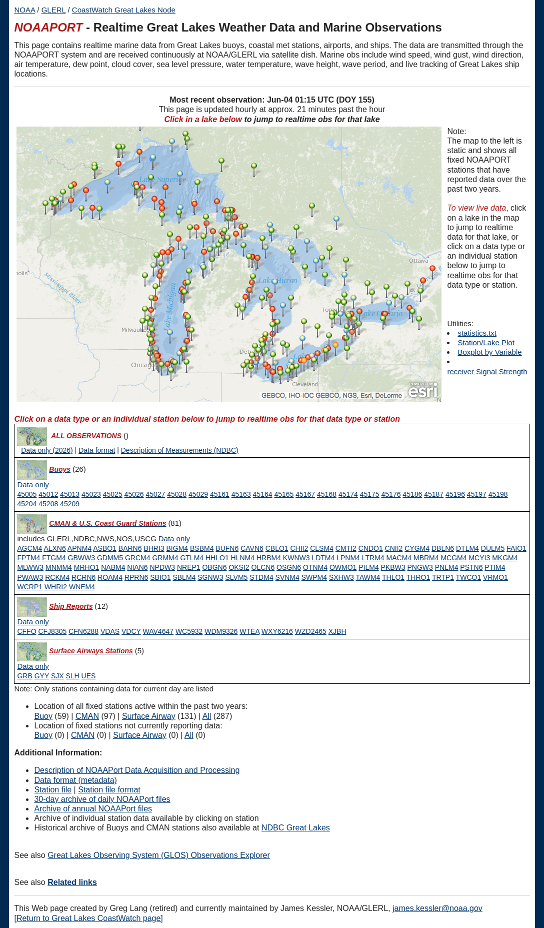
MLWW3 (30, 567)
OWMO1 (343, 567)
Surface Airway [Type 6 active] (149, 716)
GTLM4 (192, 558)
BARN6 (130, 548)
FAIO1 (516, 548)
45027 (155, 494)
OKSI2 (238, 567)
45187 (434, 494)
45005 (26, 494)
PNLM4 (446, 567)
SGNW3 (210, 577)
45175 (370, 494)
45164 (262, 494)
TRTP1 (443, 577)
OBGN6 (214, 567)
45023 (91, 494)
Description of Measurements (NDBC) (179, 450)
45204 (26, 504)
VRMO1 (495, 577)
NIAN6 (137, 567)
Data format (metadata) (75, 780)
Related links (72, 882)
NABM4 (113, 567)
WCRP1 (29, 587)
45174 (348, 494)
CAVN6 (252, 548)
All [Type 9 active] (207, 716)
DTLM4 (467, 548)
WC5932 (189, 631)
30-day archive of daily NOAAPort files (102, 799)
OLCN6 (263, 567)
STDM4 (261, 577)
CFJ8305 (52, 631)
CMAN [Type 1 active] (87, 716)
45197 (476, 494)
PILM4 (368, 567)
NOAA (24, 10)
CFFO (26, 631)
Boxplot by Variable (490, 352)
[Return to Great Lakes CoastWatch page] (88, 918)
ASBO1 (104, 548)
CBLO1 (277, 548)
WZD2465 (310, 631)
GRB (24, 676)
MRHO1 (87, 567)
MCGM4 (453, 558)
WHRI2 (55, 587)
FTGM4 (54, 558)
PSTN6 (471, 567)
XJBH (337, 631)
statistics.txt (477, 333)
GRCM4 (137, 558)
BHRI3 (154, 548)
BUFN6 (227, 548)
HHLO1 (217, 558)
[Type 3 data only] (32, 622)
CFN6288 (83, 631)
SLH (72, 676)
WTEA (250, 631)
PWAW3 (30, 577)
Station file (53, 789)
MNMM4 (59, 567)
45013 (70, 494)
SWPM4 (314, 577)
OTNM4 (315, 567)
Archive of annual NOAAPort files (93, 808)
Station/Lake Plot (486, 342)
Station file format (109, 789)
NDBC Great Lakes (296, 827)
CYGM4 (417, 548)
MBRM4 (426, 558)
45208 (48, 504)
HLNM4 (242, 558)
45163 (241, 494)
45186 (412, 494)
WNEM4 (82, 587)
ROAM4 (110, 577)
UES (89, 676)
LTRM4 (373, 558)
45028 (176, 494)
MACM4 (399, 558)
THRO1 (418, 577)
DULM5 (492, 548)
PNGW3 (420, 567)
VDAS (110, 631)
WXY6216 (277, 631)
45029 (198, 494)
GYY (41, 676)
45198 (498, 494)
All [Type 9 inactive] (189, 735)
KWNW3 (296, 558)
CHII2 (299, 548)
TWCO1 (469, 577)
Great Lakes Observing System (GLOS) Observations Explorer (159, 855)
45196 (455, 494)
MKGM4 (505, 558)
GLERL (54, 10)
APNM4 (80, 548)
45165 (284, 494)
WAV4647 (158, 631)
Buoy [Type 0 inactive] (43, 735)
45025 (112, 494)
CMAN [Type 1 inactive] (82, 735)
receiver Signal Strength (487, 371)
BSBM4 (202, 548)
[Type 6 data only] (32, 666)
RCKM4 (57, 577)
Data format (96, 450)
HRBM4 (268, 558)
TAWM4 (368, 577)
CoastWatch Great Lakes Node (124, 10)
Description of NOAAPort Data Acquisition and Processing (137, 770)
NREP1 (188, 567)
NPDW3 (162, 567)
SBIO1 (160, 577)
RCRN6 (84, 577)
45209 (70, 504)
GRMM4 (165, 558)
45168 (326, 494)
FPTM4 (28, 558)
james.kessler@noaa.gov (437, 908)
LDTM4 (323, 558)
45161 (220, 494)
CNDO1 (370, 548)
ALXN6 (55, 548)
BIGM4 (177, 548)
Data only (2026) (47, 450)
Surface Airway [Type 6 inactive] (139, 735)
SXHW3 (341, 577)
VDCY (131, 631)
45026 (134, 494)
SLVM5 (236, 577)
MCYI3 (479, 558)
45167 (305, 494)
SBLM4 (184, 577)
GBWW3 (81, 558)
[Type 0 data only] (32, 485)
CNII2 (394, 548)
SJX (57, 676)
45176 (391, 494)
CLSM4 (322, 548)
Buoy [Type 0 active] (43, 716)
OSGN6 (288, 567)
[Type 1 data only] (174, 539)
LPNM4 (348, 558)
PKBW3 (393, 567)
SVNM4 (288, 577)
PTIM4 (494, 567)
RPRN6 (136, 577)
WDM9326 (221, 631)
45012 (48, 494)
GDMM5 (110, 558)
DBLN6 (443, 548)
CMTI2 (346, 548)
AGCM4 (29, 548)
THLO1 (393, 577)
